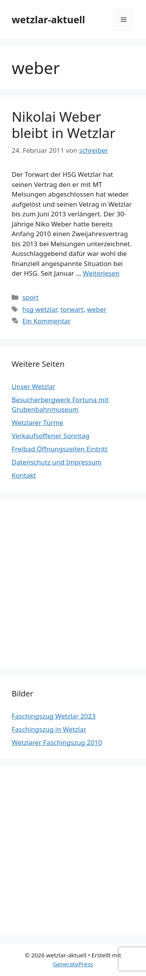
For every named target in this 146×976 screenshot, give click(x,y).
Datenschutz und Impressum (57, 462)
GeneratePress (73, 964)
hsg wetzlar (39, 309)
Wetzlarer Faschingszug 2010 (57, 742)
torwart (72, 309)
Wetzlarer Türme (37, 422)
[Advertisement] (73, 584)
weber (96, 309)
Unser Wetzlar (33, 386)
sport (30, 297)
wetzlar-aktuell (48, 19)
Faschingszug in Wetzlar (49, 729)
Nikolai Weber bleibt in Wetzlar (63, 124)
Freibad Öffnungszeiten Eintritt (59, 448)
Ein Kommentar (46, 320)
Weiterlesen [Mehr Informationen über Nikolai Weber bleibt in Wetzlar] (101, 273)
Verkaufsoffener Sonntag (50, 435)
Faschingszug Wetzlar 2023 (53, 716)
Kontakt (24, 475)
